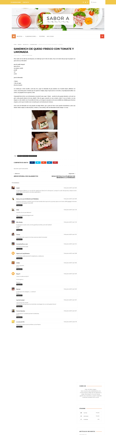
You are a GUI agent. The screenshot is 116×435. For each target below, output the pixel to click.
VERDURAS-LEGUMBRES (86, 197)
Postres (42, 37)
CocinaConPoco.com (22, 245)
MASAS (88, 189)
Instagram (89, 76)
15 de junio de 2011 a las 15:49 (66, 289)
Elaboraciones (30, 37)
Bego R (18, 274)
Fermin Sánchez (20, 312)
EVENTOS (83, 189)
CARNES (97, 182)
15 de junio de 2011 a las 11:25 (66, 223)
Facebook (89, 79)
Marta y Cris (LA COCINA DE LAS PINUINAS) (27, 200)
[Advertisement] (43, 369)
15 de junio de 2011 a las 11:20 (66, 210)
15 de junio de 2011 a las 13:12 (66, 235)
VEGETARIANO (96, 195)
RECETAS (89, 195)
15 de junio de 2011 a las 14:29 (66, 274)
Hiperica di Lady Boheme (23, 254)
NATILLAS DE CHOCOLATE (94, 160)
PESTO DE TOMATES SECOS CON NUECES (88, 401)
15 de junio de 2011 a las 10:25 (66, 188)
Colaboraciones (17, 2)
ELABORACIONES (33, 45)
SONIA (18, 263)
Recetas (19, 37)
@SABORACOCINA (58, 394)
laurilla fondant (20, 301)
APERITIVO (83, 179)
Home (15, 45)
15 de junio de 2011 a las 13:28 (66, 254)
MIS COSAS (95, 189)
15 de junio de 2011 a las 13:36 (66, 263)
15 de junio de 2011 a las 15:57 (66, 300)
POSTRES (83, 195)
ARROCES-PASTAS (92, 179)
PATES (90, 192)
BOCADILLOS (25, 45)
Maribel (18, 290)
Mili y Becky (19, 223)
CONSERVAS (94, 184)
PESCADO (97, 192)
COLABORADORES (85, 184)
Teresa (18, 235)
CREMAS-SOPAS (84, 187)
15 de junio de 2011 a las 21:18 (66, 322)
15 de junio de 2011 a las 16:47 (66, 311)
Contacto (27, 2)
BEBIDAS (19, 45)
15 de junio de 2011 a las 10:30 (66, 199)
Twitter (89, 73)
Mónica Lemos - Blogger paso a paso (32, 433)
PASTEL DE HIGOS (92, 145)
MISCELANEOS (84, 192)
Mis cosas (50, 37)
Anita (17, 210)
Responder (19, 195)
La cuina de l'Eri (20, 322)
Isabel (18, 189)
